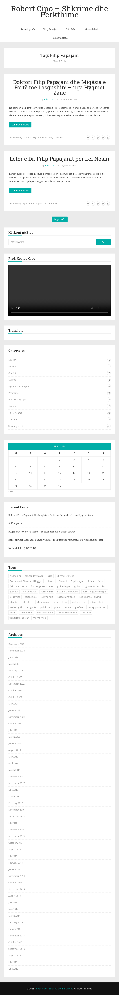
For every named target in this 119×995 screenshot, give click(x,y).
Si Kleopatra (15, 523)
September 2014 (16, 889)
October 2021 (15, 697)
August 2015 (14, 849)
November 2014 (16, 875)
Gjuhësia (12, 373)
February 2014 (15, 922)
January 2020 (14, 743)
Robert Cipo (49, 99)
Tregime (12, 419)
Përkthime (13, 392)
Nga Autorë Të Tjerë (42, 137)
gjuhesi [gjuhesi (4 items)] (77, 586)
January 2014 (14, 928)
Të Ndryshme (50, 203)
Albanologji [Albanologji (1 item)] (15, 575)
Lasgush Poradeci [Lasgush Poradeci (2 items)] (66, 596)
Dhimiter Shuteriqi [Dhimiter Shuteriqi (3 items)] (66, 575)
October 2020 (15, 723)
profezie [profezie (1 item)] (79, 607)
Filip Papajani (50, 29)
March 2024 (14, 663)
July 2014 (12, 902)
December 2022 (16, 683)
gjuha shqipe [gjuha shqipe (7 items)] (63, 586)
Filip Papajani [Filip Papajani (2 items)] (77, 581)
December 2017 (16, 776)
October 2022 (15, 690)
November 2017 (16, 783)
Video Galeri (91, 29)
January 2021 (14, 710)
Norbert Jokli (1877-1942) (22, 548)
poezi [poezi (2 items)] (57, 607)
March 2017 (14, 796)
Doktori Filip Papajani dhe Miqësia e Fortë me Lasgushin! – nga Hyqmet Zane (59, 87)
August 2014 (14, 895)
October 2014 (15, 882)
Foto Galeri (71, 29)
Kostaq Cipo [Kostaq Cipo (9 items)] (30, 596)
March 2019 (14, 769)
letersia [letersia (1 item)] (13, 602)
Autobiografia (28, 29)
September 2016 (16, 816)
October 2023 (15, 677)
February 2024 (15, 670)
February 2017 (15, 803)
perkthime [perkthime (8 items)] (45, 607)
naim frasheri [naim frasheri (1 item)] (96, 602)
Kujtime (27, 137)
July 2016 (12, 822)
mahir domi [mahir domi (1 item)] (27, 602)
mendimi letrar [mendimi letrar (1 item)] (60, 602)
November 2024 (16, 650)
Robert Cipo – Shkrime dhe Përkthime (59, 11)
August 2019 (14, 750)
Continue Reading (20, 124)
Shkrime (58, 137)
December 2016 (16, 809)
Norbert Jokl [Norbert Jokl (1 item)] (16, 607)
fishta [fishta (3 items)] (91, 581)
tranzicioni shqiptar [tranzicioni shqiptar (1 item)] (19, 617)
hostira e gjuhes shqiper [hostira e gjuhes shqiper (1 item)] (95, 591)
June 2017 (13, 789)
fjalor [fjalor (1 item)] (100, 581)
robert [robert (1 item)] (13, 612)
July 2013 (12, 962)
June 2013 (13, 968)
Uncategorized (15, 426)
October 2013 (15, 942)
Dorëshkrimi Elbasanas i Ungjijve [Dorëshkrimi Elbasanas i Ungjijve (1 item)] (26, 581)
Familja (12, 366)
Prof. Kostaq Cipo (17, 399)
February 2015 (15, 862)
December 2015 (16, 829)
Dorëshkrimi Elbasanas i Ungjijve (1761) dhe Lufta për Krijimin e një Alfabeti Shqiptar (55, 539)
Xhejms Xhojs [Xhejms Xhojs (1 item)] (39, 617)
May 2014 (13, 909)
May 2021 (13, 703)
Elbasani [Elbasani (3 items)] (62, 581)
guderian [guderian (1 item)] (14, 591)
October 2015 (15, 842)
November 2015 (16, 836)
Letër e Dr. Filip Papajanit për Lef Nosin (59, 158)
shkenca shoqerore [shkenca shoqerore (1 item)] (67, 612)
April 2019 (13, 763)
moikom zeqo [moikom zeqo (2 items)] (79, 602)
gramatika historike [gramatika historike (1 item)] (95, 586)
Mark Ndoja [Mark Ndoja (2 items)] (43, 602)
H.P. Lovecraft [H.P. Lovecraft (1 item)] (29, 591)
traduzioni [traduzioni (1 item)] (86, 612)
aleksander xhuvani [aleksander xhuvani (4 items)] (34, 575)
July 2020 (12, 730)
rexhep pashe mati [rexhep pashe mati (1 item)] (97, 607)
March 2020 (14, 736)
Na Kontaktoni (59, 37)
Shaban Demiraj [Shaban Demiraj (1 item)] (45, 612)
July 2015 (12, 856)
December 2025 (16, 644)
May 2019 (13, 756)
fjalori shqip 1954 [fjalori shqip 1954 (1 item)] (18, 586)
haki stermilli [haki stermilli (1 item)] (47, 591)
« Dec (11, 491)
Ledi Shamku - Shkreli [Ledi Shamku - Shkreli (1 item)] (90, 596)
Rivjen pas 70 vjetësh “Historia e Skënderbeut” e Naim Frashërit (43, 531)
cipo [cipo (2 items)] (50, 575)
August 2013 (14, 955)
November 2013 (16, 935)
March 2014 (14, 915)
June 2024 (13, 657)
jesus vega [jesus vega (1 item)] (15, 596)
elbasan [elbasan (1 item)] (50, 581)
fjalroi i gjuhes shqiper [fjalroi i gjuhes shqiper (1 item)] (42, 586)
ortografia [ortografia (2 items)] (31, 607)
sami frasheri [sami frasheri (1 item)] (26, 612)
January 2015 (14, 869)
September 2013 (16, 948)
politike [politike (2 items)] (67, 607)
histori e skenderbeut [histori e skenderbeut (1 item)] (67, 591)
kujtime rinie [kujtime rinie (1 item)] (47, 596)
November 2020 (16, 716)
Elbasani (17, 137)
